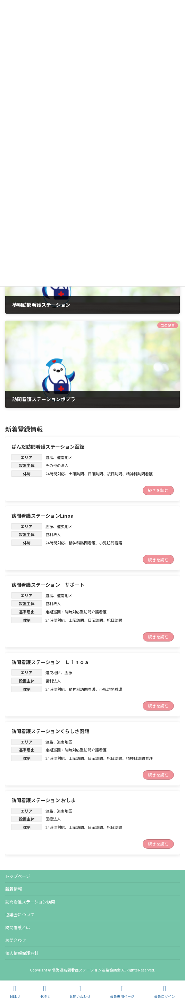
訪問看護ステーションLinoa (42, 515)
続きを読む (158, 490)
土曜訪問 (76, 473)
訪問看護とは (17, 927)
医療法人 (53, 819)
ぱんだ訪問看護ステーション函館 (47, 446)
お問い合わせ (79, 992)
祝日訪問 (114, 473)
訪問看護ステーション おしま (43, 800)
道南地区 (64, 457)
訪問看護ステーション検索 (30, 902)
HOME (45, 992)
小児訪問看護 (110, 542)
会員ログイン (164, 992)
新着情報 (13, 889)
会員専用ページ (122, 992)
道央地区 (64, 526)
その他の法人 (56, 465)
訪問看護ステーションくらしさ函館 (50, 731)
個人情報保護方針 (22, 953)
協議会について (19, 914)
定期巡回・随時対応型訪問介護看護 (76, 611)
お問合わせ (15, 940)
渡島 (49, 457)
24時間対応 (55, 473)
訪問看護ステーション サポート (47, 584)
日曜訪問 (95, 473)
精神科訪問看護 (139, 473)
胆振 (49, 526)
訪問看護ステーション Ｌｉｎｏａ (50, 662)
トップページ (17, 876)
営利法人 (53, 534)
